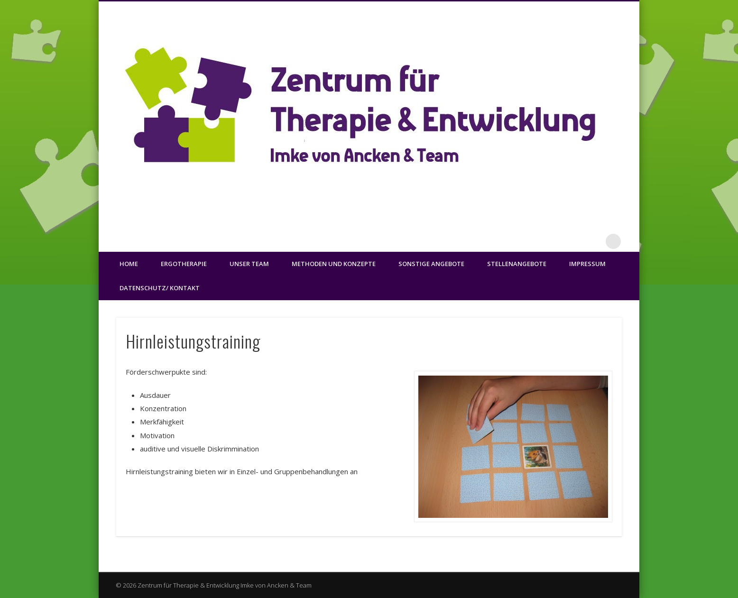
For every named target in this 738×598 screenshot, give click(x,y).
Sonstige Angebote (431, 263)
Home (129, 263)
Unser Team (249, 263)
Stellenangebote (516, 263)
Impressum (587, 263)
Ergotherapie (184, 263)
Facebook (593, 241)
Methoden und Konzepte (334, 263)
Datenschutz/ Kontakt (160, 288)
